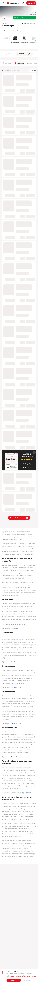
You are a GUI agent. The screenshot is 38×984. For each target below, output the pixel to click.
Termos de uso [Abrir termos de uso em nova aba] (31, 976)
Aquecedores (26, 793)
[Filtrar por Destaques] (8, 63)
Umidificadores (16, 723)
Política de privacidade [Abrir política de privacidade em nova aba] (17, 976)
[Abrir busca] (23, 3)
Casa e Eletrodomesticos (24, 18)
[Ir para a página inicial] (13, 3)
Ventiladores (15, 628)
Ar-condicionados (17, 757)
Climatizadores (16, 687)
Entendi (13, 980)
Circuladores (15, 662)
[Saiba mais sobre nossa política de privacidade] (27, 980)
